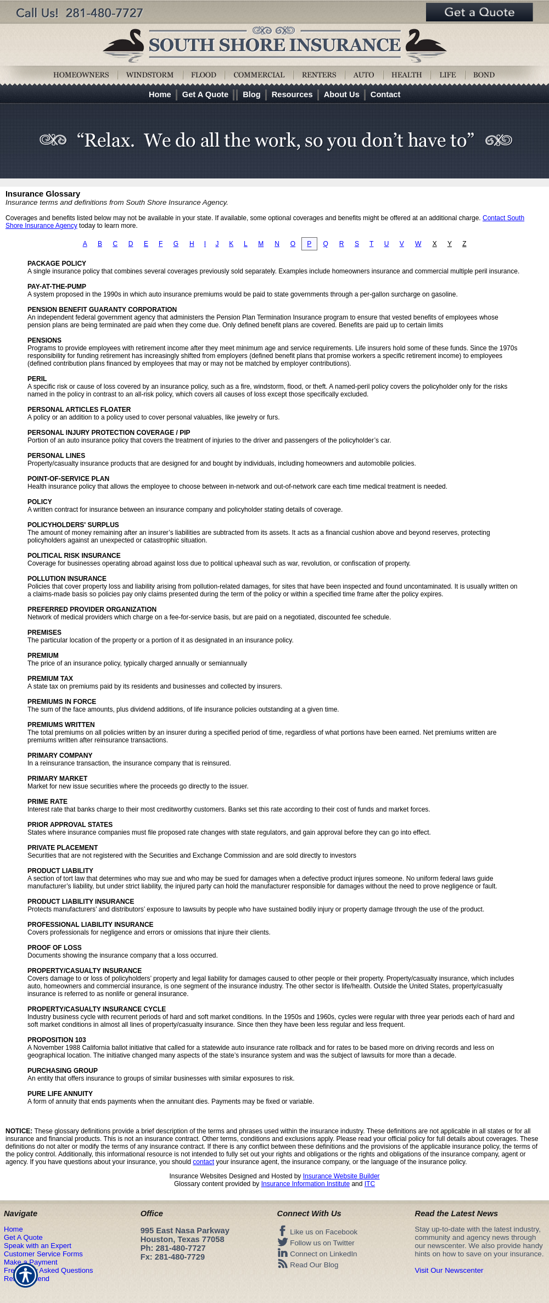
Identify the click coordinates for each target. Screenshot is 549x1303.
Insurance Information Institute (305, 1184)
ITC (370, 1184)
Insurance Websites (198, 1176)
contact (203, 1162)
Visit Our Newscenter (449, 1270)
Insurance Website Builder (341, 1176)
